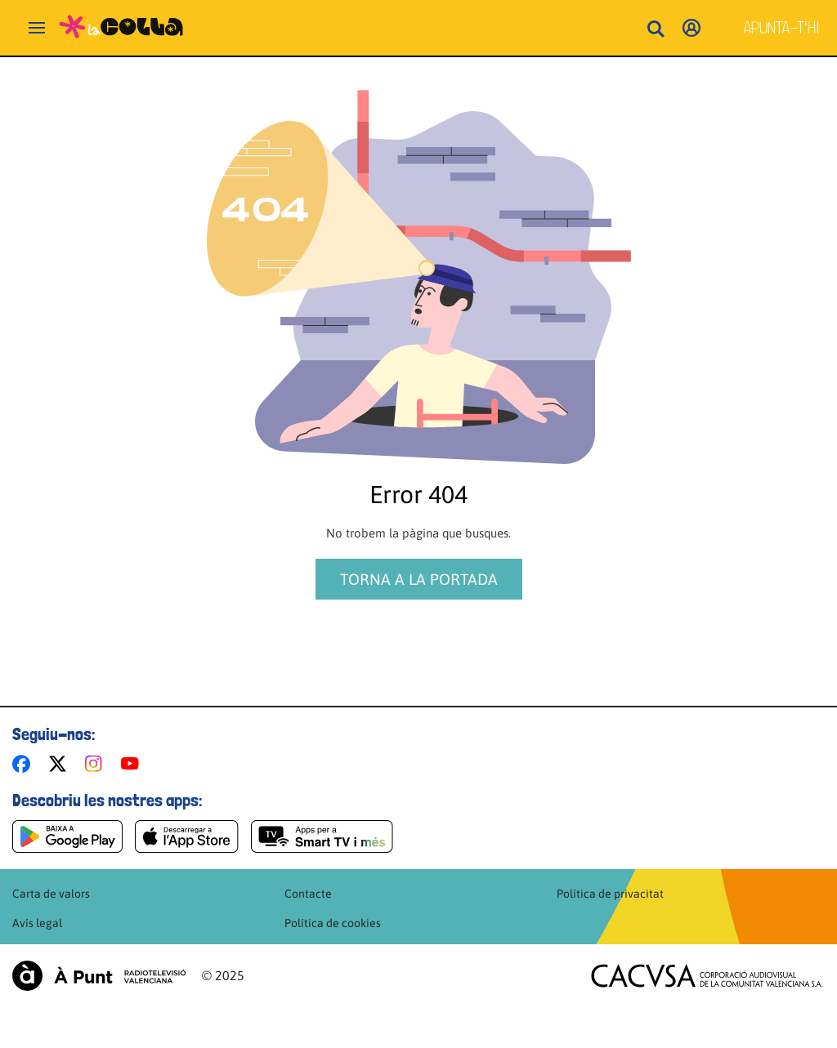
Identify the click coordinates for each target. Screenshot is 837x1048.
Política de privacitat (610, 893)
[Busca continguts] (655, 30)
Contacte (308, 893)
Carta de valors (51, 893)
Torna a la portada (419, 579)
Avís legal (37, 923)
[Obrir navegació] (37, 28)
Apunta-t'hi (782, 28)
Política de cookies (332, 923)
